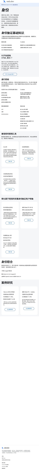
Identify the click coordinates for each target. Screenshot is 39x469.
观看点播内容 (15, 4)
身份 (5, 10)
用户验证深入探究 (24, 109)
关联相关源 (22, 118)
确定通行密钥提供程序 (25, 116)
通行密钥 (5, 79)
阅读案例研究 (10, 309)
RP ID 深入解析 (23, 128)
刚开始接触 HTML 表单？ (7, 56)
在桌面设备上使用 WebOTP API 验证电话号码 (7, 238)
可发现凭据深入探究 (24, 111)
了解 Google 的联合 (6, 271)
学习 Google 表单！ (10, 74)
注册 (2, 111)
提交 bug (3, 458)
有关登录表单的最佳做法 (6, 45)
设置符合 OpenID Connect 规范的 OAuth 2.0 (11, 276)
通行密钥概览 (4, 92)
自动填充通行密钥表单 (6, 97)
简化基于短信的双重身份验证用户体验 (17, 199)
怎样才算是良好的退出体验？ (7, 50)
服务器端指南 (4, 106)
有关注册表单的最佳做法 (6, 47)
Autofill (5, 147)
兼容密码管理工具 (8, 134)
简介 (2, 109)
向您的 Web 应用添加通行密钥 (9, 89)
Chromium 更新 (5, 466)
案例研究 (7, 283)
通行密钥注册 (4, 95)
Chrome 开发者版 (5, 464)
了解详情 (10, 161)
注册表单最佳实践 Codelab (26, 47)
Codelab (22, 42)
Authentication (4, 114)
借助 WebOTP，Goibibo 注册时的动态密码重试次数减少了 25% (28, 294)
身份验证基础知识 (12, 33)
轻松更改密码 (25, 147)
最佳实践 (3, 42)
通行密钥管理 (4, 99)
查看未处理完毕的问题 (6, 460)
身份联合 (7, 262)
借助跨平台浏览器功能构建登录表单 (27, 45)
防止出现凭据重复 (24, 114)
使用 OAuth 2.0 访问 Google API (8, 274)
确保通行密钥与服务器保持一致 (26, 121)
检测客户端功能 (23, 123)
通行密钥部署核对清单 (6, 102)
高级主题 (22, 106)
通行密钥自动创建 (24, 125)
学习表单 (13, 63)
